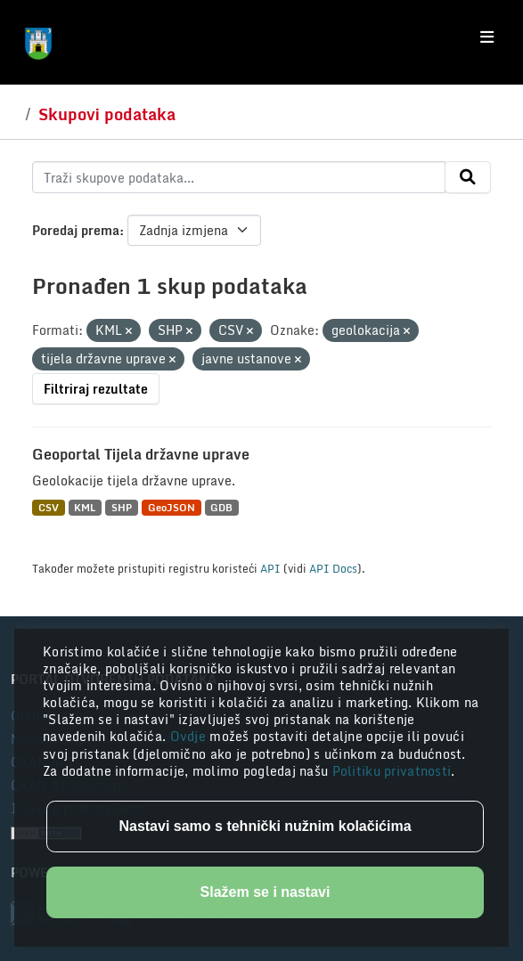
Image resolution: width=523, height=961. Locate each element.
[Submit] (468, 177)
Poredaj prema (75, 230)
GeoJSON (171, 507)
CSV (48, 507)
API (270, 568)
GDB (221, 507)
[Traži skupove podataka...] (238, 177)
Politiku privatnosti (392, 771)
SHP (121, 507)
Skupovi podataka (107, 114)
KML (84, 507)
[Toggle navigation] (487, 37)
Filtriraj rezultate (96, 389)
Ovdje (190, 736)
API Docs (333, 568)
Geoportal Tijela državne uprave (140, 454)
